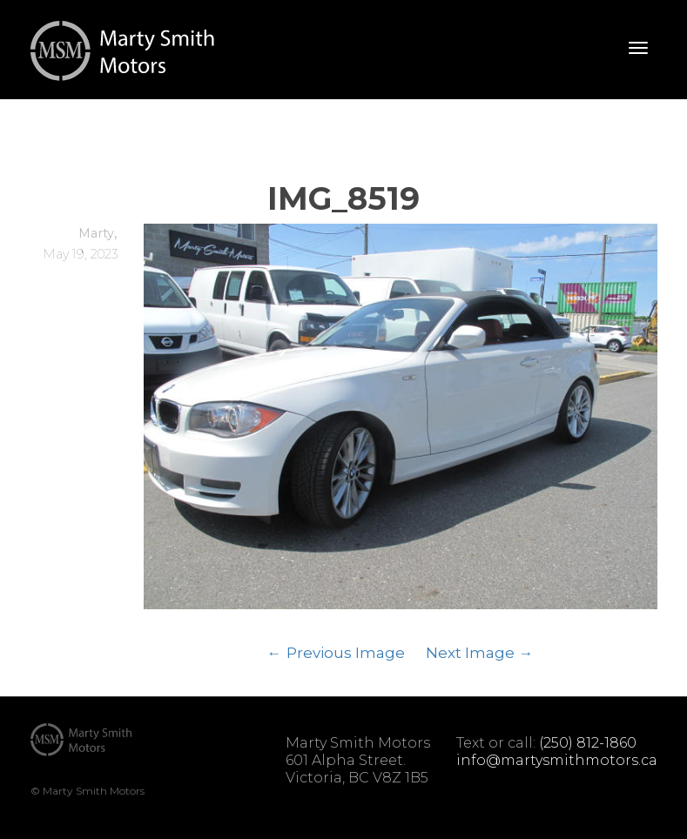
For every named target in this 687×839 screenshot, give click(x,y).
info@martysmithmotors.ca (556, 760)
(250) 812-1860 (587, 743)
